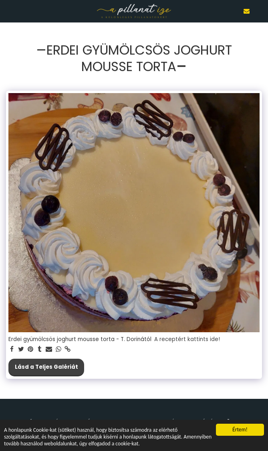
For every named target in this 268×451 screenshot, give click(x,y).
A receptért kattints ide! (187, 339)
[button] (9, 10)
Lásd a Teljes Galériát (46, 367)
